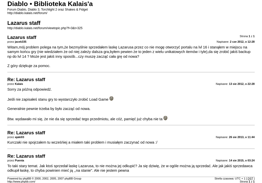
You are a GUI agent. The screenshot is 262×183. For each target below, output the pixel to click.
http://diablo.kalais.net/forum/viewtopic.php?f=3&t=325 (44, 28)
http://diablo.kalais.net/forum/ (27, 13)
